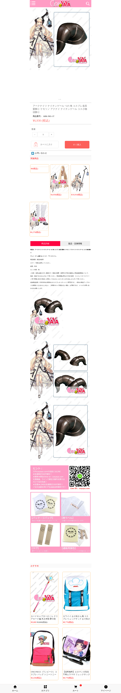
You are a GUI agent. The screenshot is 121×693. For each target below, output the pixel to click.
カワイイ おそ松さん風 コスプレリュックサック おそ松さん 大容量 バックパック (76, 619)
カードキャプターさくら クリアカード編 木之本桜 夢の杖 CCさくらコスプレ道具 (44, 619)
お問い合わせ (39, 153)
